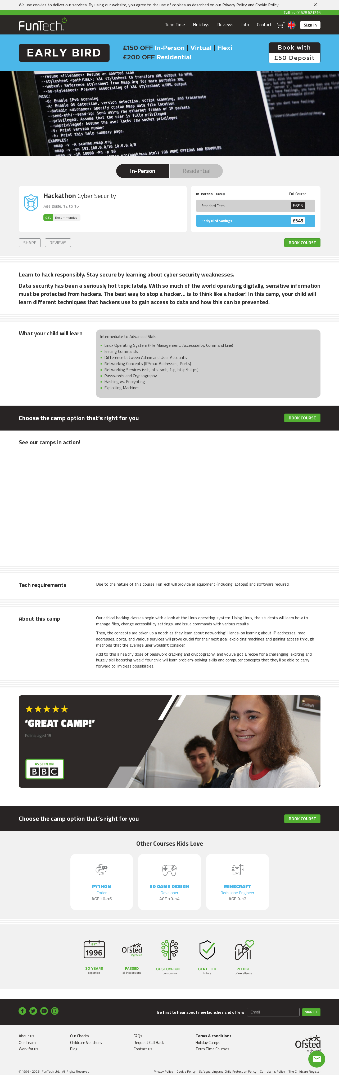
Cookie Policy (267, 5)
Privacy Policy (234, 5)
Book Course (302, 242)
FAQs (138, 1036)
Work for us (28, 1049)
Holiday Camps (208, 1042)
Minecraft (237, 892)
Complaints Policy (272, 1071)
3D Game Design (169, 892)
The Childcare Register (304, 1071)
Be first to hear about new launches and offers (200, 1012)
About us (26, 1036)
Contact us (143, 1049)
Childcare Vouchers (86, 1042)
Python (102, 892)
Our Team (27, 1042)
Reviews (225, 24)
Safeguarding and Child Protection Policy (227, 1071)
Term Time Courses (212, 1049)
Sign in (310, 25)
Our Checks (79, 1036)
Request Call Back (149, 1042)
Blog (73, 1049)
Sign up (311, 1012)
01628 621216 (308, 13)
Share (29, 242)
